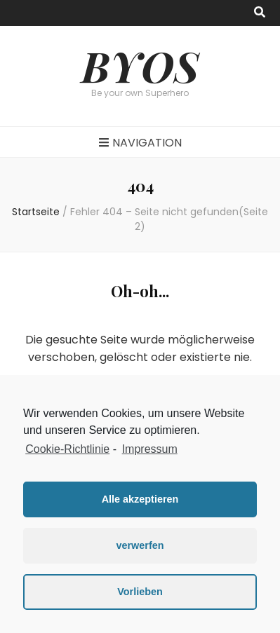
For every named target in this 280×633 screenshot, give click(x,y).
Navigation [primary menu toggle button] (140, 143)
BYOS (140, 65)
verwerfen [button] (140, 545)
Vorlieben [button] (140, 591)
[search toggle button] (259, 13)
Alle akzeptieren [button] (140, 499)
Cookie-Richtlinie (67, 449)
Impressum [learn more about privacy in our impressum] (150, 449)
